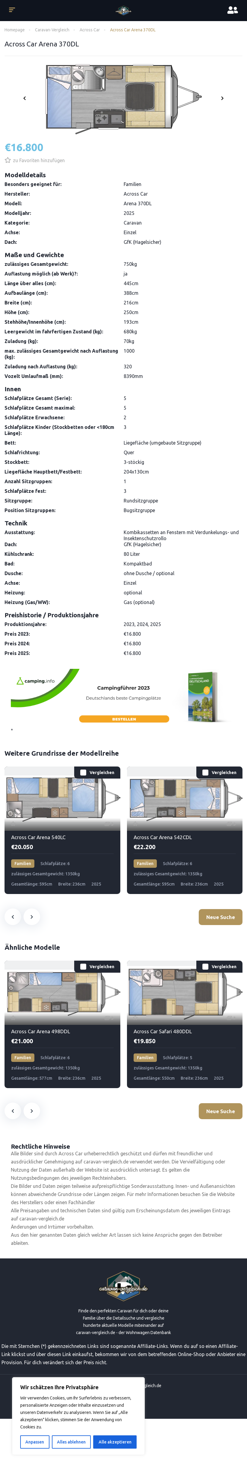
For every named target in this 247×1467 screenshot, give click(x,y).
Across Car (90, 29)
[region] (78, 1416)
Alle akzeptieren (115, 1442)
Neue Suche (220, 917)
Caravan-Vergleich (52, 29)
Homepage (15, 29)
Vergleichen (102, 772)
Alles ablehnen (71, 1442)
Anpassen (34, 1442)
